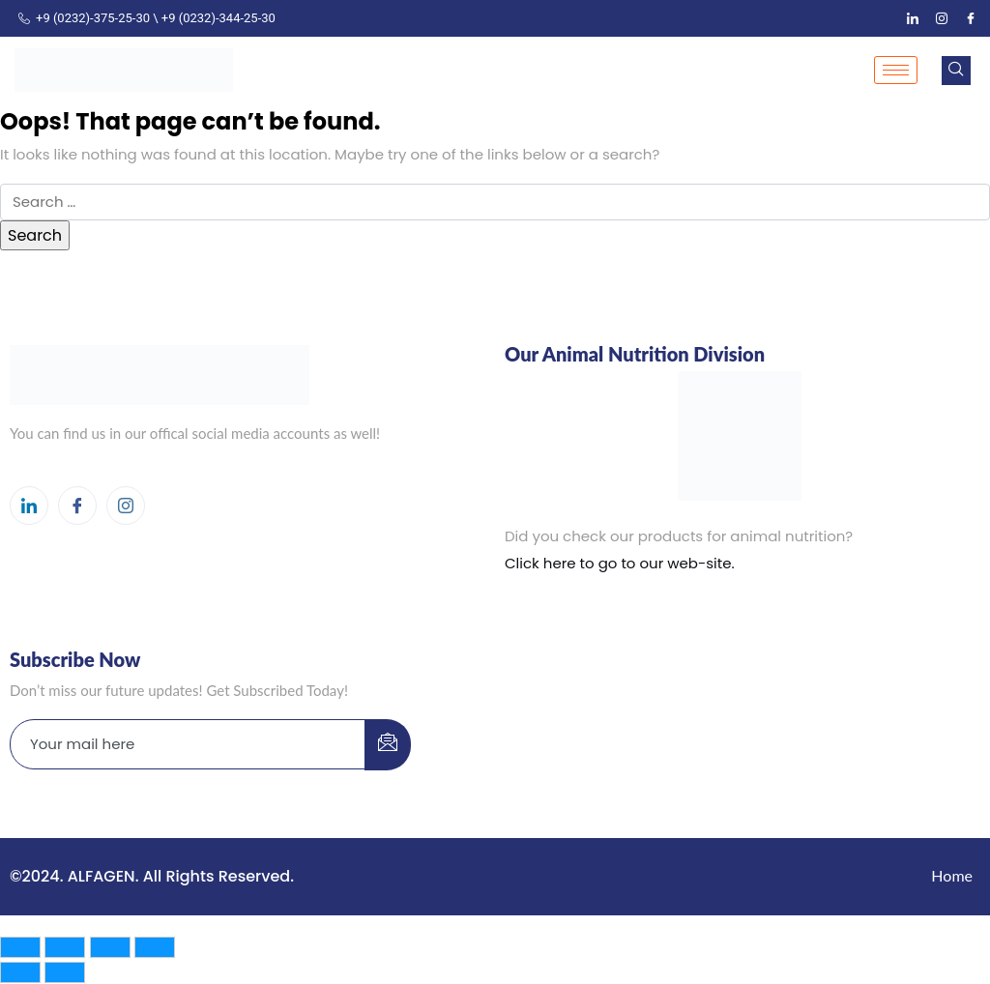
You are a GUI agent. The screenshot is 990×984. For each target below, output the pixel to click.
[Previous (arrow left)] (20, 972)
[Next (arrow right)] (64, 972)
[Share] (110, 947)
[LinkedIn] (912, 18)
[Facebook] (970, 18)
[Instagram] (941, 18)
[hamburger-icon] (895, 70)
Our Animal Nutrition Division (635, 353)
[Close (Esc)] (154, 947)
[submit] (387, 744)
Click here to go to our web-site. (620, 563)
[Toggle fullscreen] (64, 947)
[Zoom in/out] (20, 947)
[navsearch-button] (956, 70)
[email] (188, 744)
